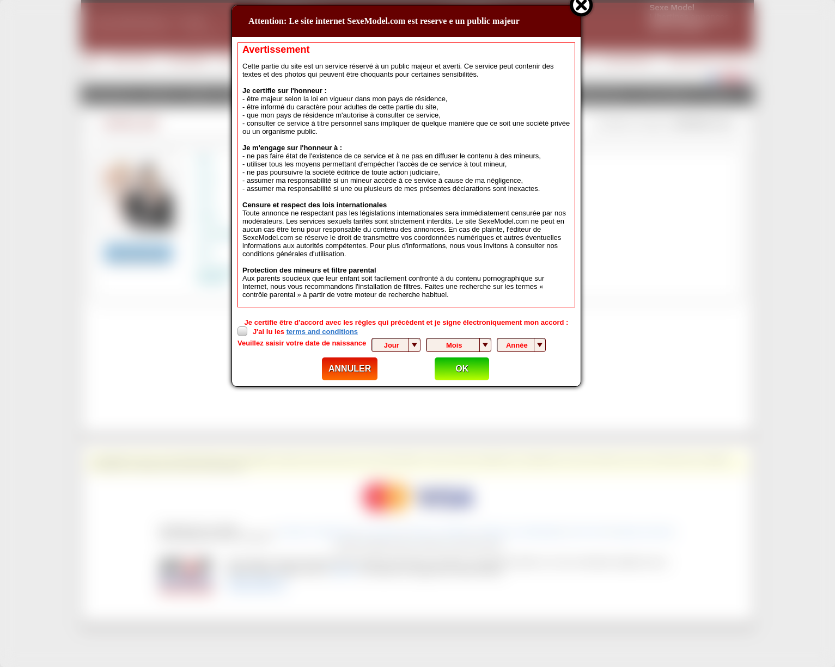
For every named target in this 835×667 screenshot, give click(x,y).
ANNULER (349, 368)
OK (461, 368)
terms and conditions (322, 332)
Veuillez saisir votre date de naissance (301, 343)
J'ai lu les (305, 332)
